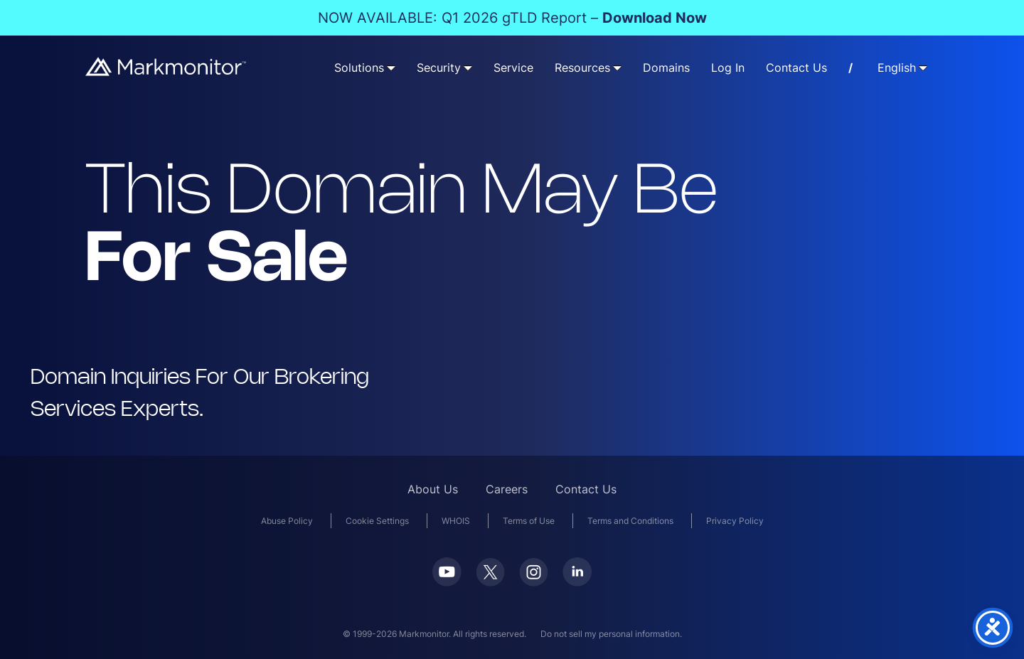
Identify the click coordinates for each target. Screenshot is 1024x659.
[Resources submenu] (617, 67)
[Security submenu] (468, 67)
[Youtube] (447, 581)
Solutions (359, 67)
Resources (582, 67)
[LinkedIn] (577, 581)
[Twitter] (490, 581)
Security (439, 67)
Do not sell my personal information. (611, 633)
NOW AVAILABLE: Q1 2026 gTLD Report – (512, 17)
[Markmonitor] (166, 71)
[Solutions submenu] (391, 67)
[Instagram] (533, 581)
